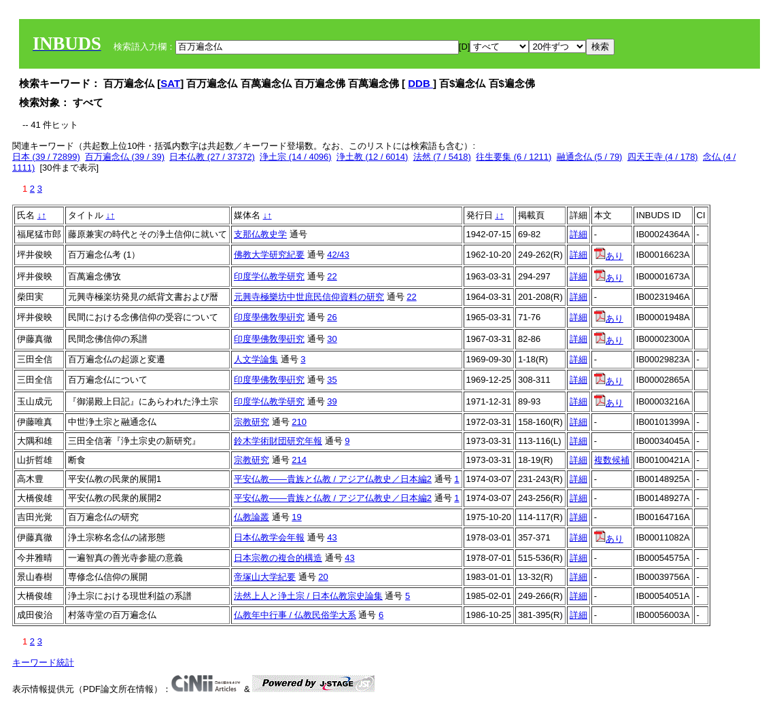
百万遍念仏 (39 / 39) (125, 157)
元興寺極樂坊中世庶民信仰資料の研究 (309, 297)
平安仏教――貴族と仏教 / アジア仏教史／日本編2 (333, 479)
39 (331, 401)
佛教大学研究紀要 (269, 254)
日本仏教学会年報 (269, 537)
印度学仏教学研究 (269, 276)
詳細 (578, 234)
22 (331, 276)
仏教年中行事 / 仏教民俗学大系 (295, 615)
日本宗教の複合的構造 (278, 558)
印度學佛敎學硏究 (269, 317)
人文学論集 (256, 359)
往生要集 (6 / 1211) (513, 157)
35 (331, 380)
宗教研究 (251, 422)
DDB (420, 83)
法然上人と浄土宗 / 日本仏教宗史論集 (308, 596)
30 (331, 339)
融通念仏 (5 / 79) (590, 157)
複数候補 (611, 460)
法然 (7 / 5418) (442, 157)
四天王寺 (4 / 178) (662, 157)
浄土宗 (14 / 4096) (296, 157)
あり (608, 256)
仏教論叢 (251, 517)
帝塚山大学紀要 (265, 577)
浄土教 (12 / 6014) (372, 157)
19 (296, 517)
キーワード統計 (43, 662)
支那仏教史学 (260, 234)
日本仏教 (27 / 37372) (212, 157)
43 (331, 537)
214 (299, 460)
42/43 (338, 254)
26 (331, 317)
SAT (170, 83)
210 (299, 422)
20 (323, 577)
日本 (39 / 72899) (46, 157)
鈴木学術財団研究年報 (278, 441)
